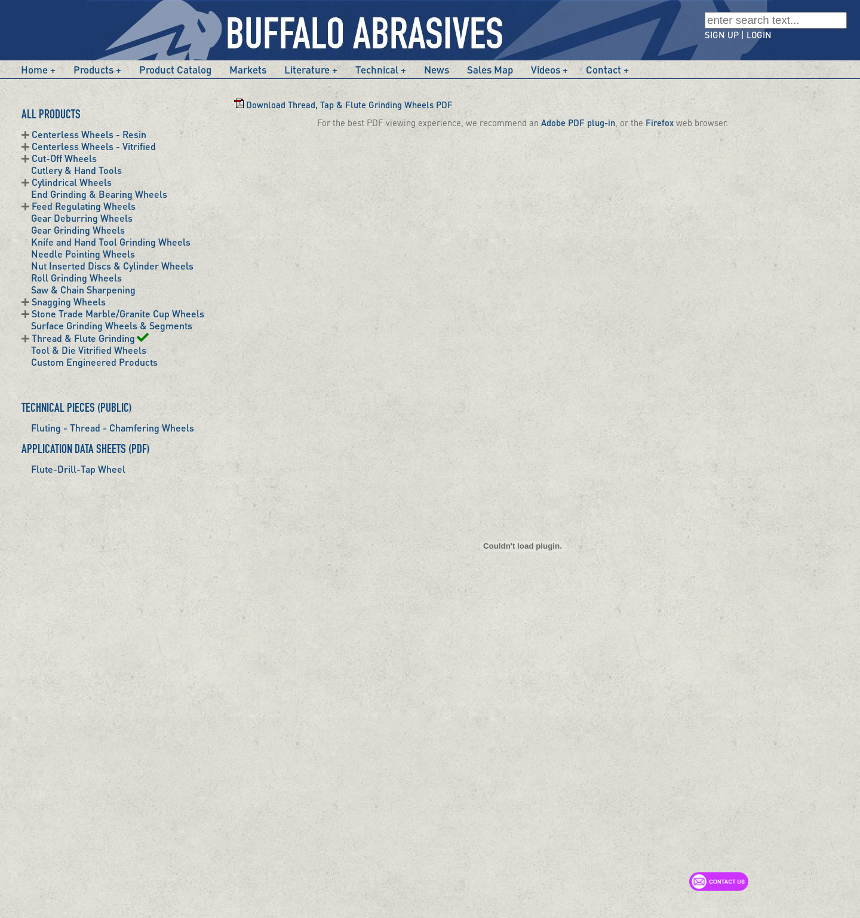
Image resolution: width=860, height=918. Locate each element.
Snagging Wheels (69, 301)
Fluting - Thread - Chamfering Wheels (112, 427)
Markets (247, 69)
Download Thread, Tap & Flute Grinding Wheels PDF (343, 104)
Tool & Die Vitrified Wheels (88, 350)
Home (34, 69)
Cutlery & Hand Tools (76, 170)
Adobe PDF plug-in (578, 122)
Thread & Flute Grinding (90, 338)
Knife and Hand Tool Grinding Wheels (111, 241)
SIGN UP (722, 34)
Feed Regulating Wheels (84, 206)
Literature (307, 69)
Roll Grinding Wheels (76, 277)
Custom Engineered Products (94, 362)
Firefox (660, 122)
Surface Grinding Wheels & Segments (111, 325)
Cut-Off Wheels (64, 158)
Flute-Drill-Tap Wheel (78, 469)
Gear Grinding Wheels (78, 230)
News (436, 69)
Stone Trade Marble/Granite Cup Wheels (118, 313)
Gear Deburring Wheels (82, 218)
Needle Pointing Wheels (83, 253)
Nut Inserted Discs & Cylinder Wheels (112, 265)
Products (93, 69)
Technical (376, 69)
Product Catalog (175, 69)
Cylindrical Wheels (72, 182)
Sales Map (490, 69)
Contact (603, 69)
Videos (545, 69)
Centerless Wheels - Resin (89, 134)
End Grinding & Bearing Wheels (99, 194)
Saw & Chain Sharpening (83, 289)
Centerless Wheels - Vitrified (94, 146)
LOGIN (759, 34)
